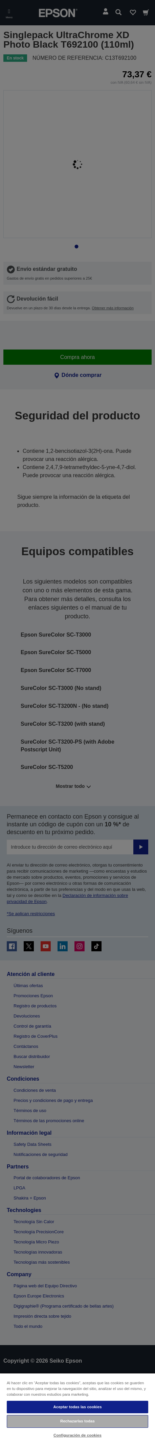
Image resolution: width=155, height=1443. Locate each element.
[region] (77, 1408)
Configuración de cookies (77, 1435)
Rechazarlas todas (77, 1421)
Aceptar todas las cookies (77, 1407)
